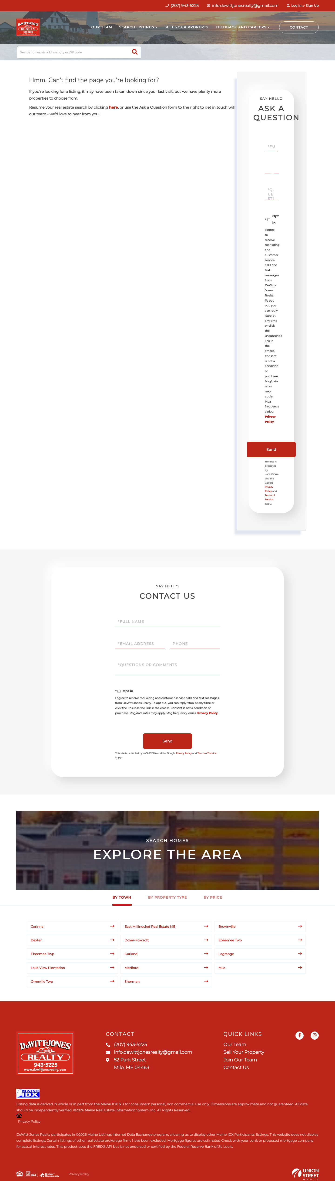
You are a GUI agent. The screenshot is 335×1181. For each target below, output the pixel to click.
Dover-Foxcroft (136, 940)
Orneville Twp (42, 981)
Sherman (132, 981)
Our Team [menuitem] (101, 27)
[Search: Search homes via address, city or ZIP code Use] (79, 52)
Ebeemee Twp (230, 940)
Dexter (36, 940)
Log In (294, 5)
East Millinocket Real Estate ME (149, 926)
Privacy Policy (207, 713)
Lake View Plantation (48, 968)
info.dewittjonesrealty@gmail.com (242, 5)
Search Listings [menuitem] (136, 27)
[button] (134, 52)
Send (271, 449)
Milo (221, 968)
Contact (299, 27)
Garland (130, 954)
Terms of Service (207, 753)
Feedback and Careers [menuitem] (241, 27)
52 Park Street (127, 1063)
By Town (121, 897)
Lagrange (226, 954)
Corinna (37, 926)
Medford (131, 968)
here (113, 107)
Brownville (227, 926)
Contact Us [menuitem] (235, 1067)
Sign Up (312, 5)
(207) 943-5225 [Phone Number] (182, 5)
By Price (213, 897)
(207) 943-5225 (126, 1045)
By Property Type (167, 897)
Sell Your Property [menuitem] (187, 27)
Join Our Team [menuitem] (240, 1060)
